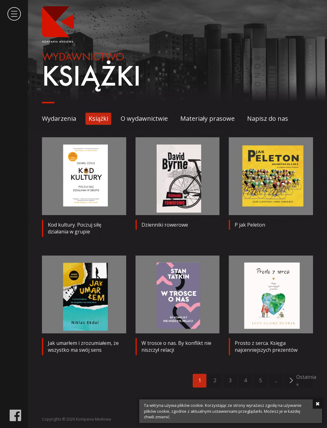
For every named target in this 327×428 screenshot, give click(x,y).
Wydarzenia (59, 118)
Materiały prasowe (207, 118)
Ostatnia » (306, 381)
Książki (98, 118)
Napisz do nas (267, 118)
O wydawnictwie (144, 118)
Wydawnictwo (83, 57)
